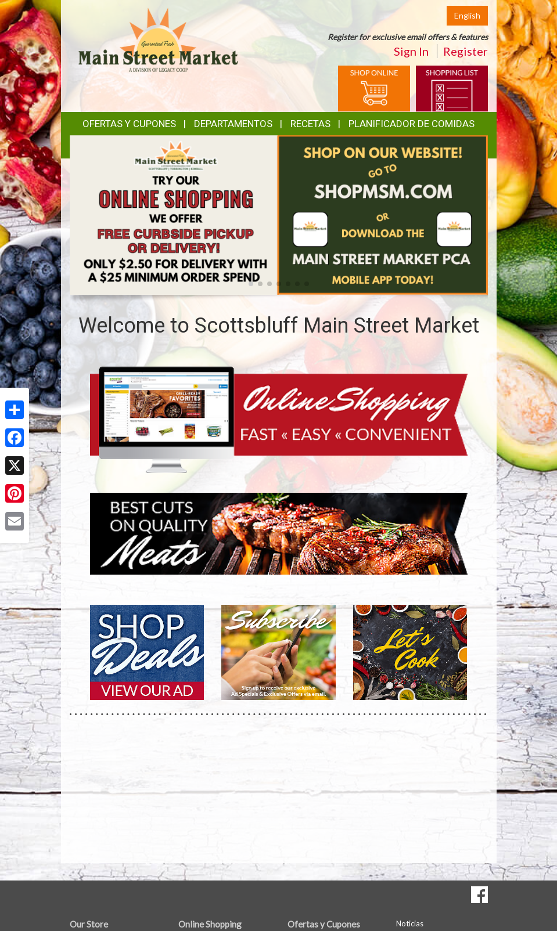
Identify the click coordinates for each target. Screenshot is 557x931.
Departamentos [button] (233, 123)
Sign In (411, 51)
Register (465, 51)
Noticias (409, 923)
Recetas (310, 123)
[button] (251, 284)
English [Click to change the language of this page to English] (467, 15)
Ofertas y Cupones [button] (129, 123)
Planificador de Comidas (411, 123)
